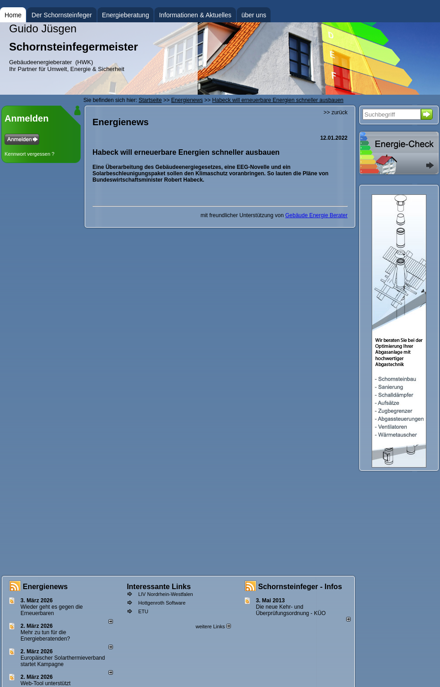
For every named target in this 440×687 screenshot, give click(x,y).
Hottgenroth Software (161, 603)
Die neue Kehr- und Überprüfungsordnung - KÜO (291, 610)
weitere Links (212, 626)
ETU (143, 611)
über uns (253, 15)
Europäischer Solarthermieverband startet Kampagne (62, 661)
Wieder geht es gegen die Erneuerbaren (51, 610)
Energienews (45, 586)
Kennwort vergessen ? (29, 154)
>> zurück (335, 112)
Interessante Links (159, 586)
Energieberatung (125, 15)
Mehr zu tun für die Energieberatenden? (45, 635)
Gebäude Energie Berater (316, 215)
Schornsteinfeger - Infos (300, 586)
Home (13, 15)
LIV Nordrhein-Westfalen (165, 594)
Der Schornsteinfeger (61, 15)
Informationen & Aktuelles (195, 15)
